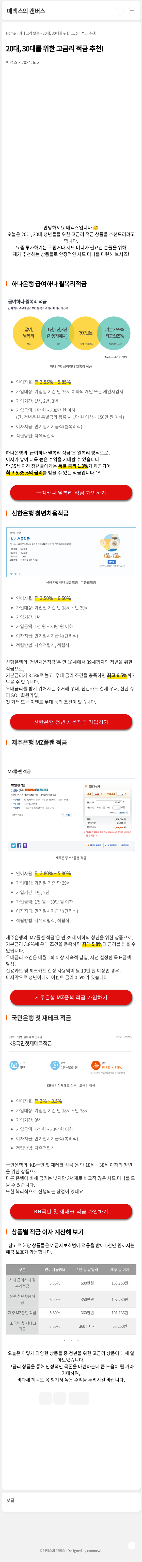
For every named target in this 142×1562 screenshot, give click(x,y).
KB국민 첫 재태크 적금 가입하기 (71, 1211)
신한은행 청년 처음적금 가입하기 (71, 722)
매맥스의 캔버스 (26, 10)
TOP (132, 1546)
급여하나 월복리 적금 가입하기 (71, 492)
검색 (119, 11)
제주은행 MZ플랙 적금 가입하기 (71, 997)
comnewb (94, 1550)
